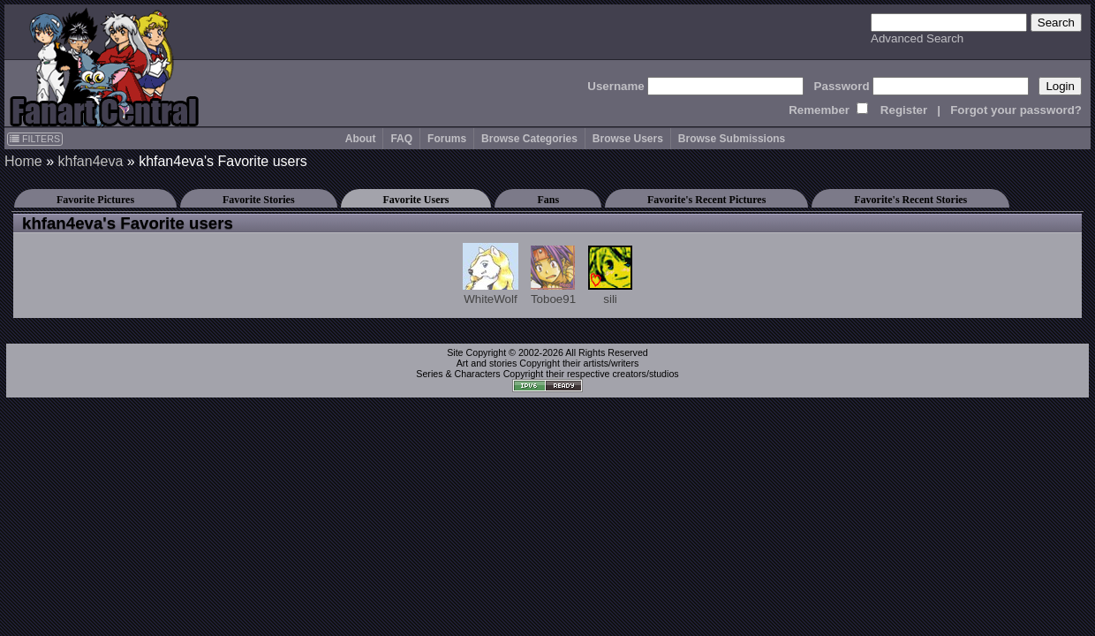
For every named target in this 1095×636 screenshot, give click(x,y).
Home (23, 161)
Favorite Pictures (95, 199)
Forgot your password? (1016, 110)
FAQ (401, 138)
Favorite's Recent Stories (910, 199)
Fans (548, 199)
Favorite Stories (259, 199)
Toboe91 (553, 276)
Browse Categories (529, 138)
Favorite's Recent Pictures (706, 199)
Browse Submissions (731, 138)
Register (903, 110)
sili (610, 276)
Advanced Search (917, 38)
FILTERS (35, 138)
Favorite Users (416, 199)
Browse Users (628, 138)
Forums (446, 138)
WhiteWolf (490, 274)
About (360, 138)
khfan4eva (90, 161)
